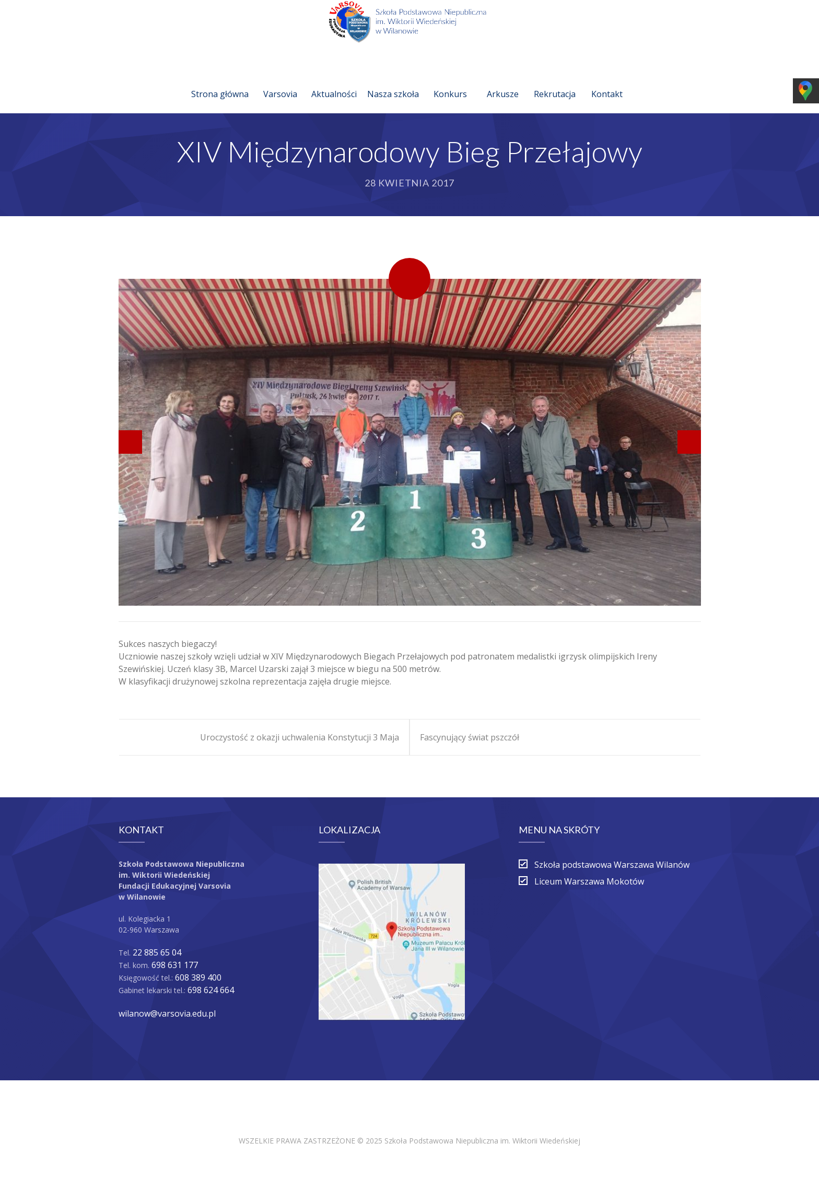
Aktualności (334, 81)
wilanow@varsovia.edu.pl (167, 1013)
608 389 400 (198, 977)
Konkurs (450, 81)
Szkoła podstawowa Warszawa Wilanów (611, 864)
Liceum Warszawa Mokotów (589, 881)
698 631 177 (174, 965)
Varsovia (280, 81)
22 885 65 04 (157, 952)
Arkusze (503, 81)
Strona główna (220, 81)
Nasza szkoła (393, 81)
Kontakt (607, 81)
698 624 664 (211, 990)
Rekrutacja (555, 81)
